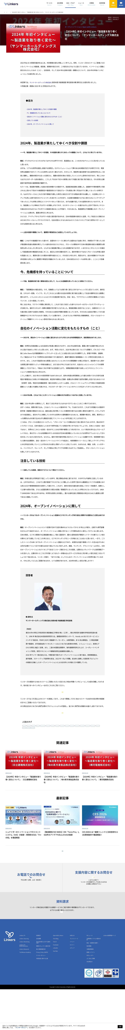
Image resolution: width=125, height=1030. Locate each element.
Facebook (55, 985)
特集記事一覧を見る (62, 695)
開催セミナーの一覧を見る (62, 722)
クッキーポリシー (41, 996)
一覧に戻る (62, 874)
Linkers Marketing (24, 982)
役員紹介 (38, 976)
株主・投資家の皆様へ (92, 983)
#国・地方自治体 (75, 748)
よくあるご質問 (91, 999)
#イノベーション (53, 738)
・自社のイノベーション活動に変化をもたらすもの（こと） (47, 116)
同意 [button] (120, 1026)
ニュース (81, 4)
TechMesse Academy (25, 993)
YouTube (55, 991)
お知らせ (72, 976)
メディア (72, 988)
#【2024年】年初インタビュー (85, 744)
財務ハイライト (91, 993)
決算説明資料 (90, 989)
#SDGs (56, 748)
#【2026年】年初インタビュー (66, 744)
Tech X (55, 982)
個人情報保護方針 (41, 989)
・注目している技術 (33, 120)
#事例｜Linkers (42, 741)
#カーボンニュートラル (29, 741)
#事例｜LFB (64, 748)
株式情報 (89, 986)
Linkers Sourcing (24, 979)
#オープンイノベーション (38, 738)
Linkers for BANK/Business (23, 986)
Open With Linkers (58, 976)
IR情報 (91, 4)
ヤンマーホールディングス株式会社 (42, 82)
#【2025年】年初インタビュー (31, 748)
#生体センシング (46, 748)
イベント (72, 982)
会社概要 (38, 979)
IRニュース (89, 976)
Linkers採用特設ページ (109, 976)
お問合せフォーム (94, 907)
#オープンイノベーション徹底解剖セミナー (79, 738)
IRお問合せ (89, 1002)
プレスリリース (74, 979)
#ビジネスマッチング (55, 741)
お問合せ (113, 4)
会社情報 (60, 4)
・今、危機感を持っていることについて (40, 113)
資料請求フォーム (62, 949)
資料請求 (121, 4)
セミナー (72, 985)
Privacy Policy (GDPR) (42, 993)
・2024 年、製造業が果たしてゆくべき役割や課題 (43, 109)
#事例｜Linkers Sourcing (30, 744)
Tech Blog (55, 979)
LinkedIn (55, 988)
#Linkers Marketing (85, 741)
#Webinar (26, 738)
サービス (49, 4)
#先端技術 (62, 738)
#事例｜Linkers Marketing (70, 741)
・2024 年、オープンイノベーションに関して (42, 124)
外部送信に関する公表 (42, 999)
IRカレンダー (90, 996)
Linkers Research (24, 989)
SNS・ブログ (70, 4)
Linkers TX (22, 976)
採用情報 (102, 4)
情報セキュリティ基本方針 (43, 986)
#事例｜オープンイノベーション (47, 744)
